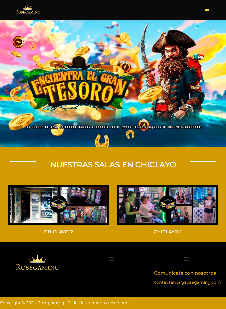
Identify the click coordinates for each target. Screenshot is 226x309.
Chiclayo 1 (168, 232)
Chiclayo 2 (58, 232)
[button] (112, 259)
